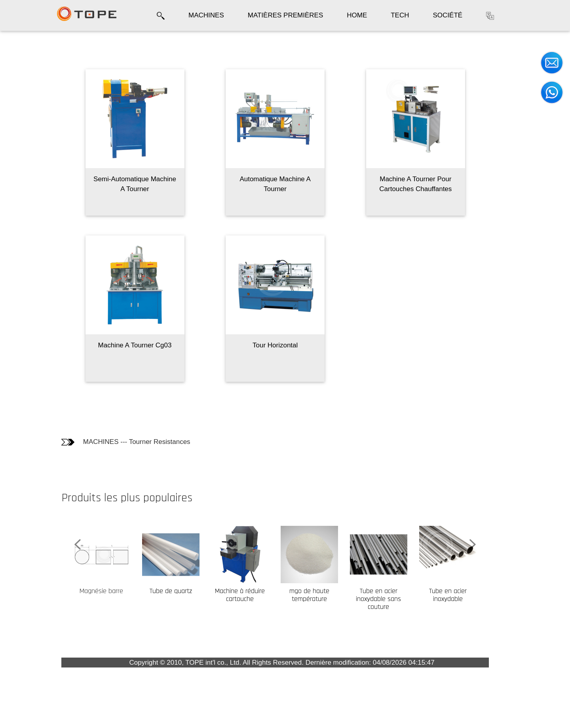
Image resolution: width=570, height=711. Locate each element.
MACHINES (206, 15)
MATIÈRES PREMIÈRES (285, 15)
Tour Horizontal (327, 345)
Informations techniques (30, 99)
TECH (400, 15)
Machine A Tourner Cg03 (187, 345)
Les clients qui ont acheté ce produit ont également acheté (38, 132)
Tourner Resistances (212, 442)
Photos (21, 79)
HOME (357, 15)
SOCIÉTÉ (448, 15)
